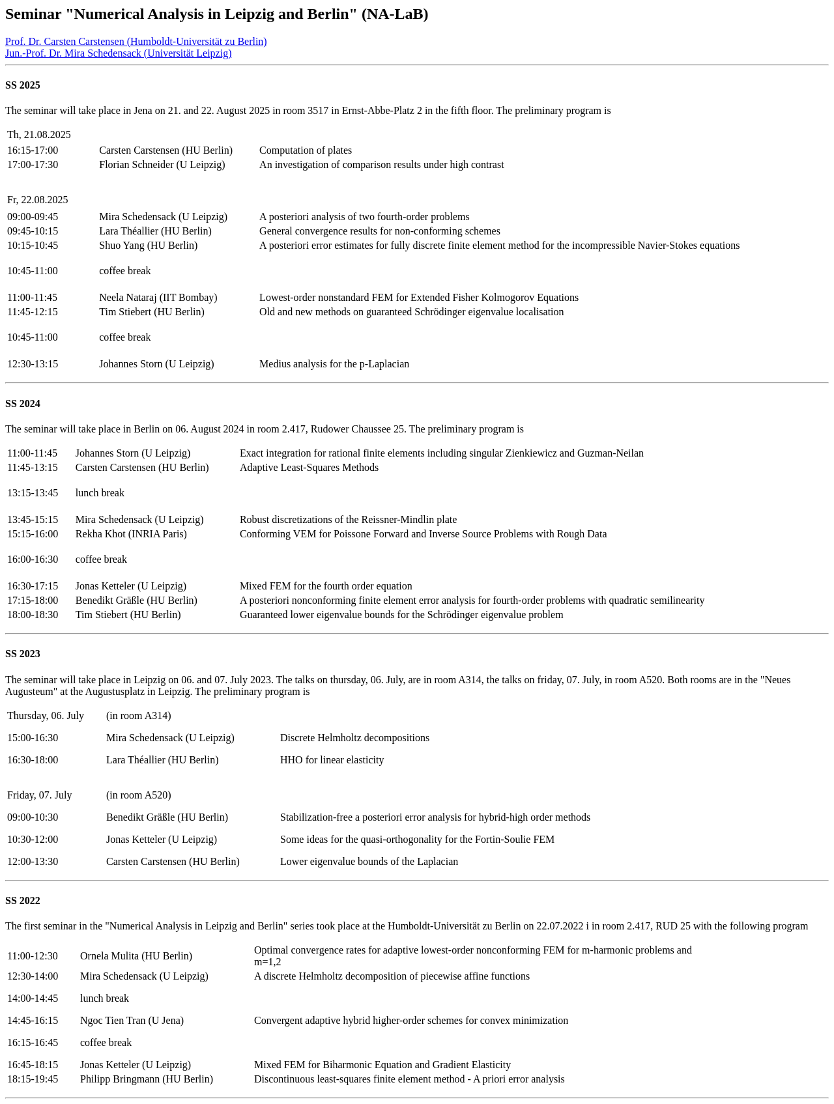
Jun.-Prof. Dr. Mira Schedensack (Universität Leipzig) (118, 53)
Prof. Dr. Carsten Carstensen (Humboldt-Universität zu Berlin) (136, 41)
